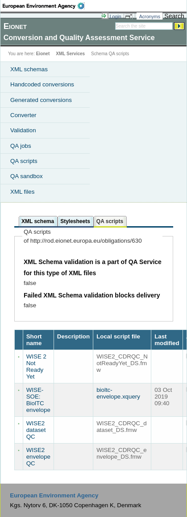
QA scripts (23, 161)
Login (115, 16)
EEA (43, 5)
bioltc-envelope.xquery (118, 393)
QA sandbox (26, 176)
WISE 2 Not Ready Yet (36, 366)
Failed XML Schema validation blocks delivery (92, 295)
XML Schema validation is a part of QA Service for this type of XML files (93, 267)
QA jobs (20, 145)
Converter (23, 115)
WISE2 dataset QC (36, 430)
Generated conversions (41, 100)
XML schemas (29, 69)
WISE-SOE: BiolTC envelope (38, 400)
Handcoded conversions (42, 84)
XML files (22, 191)
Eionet (43, 53)
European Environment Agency (54, 495)
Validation (23, 130)
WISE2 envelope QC (38, 457)
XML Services (70, 53)
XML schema (37, 221)
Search (174, 16)
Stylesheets (75, 221)
